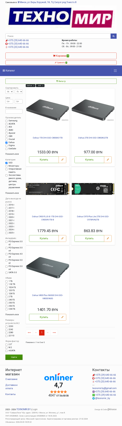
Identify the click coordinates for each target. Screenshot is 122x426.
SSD (11, 162)
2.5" (10, 344)
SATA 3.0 (13, 272)
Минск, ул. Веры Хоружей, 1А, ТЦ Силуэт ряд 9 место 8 (47, 2)
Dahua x (30, 86)
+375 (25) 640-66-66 (17, 47)
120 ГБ (12, 290)
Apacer (12, 133)
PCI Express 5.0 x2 (15, 261)
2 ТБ (11, 296)
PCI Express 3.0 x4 (15, 249)
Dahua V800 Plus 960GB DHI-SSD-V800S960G (47, 297)
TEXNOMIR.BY (23, 409)
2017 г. (12, 208)
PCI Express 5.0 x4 (15, 268)
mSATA (12, 350)
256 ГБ (12, 306)
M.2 (10, 347)
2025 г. (12, 232)
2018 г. (12, 211)
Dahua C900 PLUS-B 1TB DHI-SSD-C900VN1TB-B (47, 218)
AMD (11, 130)
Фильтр (61, 81)
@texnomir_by (101, 398)
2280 (11, 332)
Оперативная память (15, 170)
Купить (44, 159)
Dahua (11, 142)
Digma (12, 145)
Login (34, 409)
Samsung (13, 120)
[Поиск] (58, 36)
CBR (10, 136)
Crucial (12, 139)
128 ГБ (12, 293)
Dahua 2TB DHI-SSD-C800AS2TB (93, 138)
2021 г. (12, 220)
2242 (11, 329)
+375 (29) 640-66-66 (17, 40)
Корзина (61, 55)
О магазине (11, 379)
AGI (10, 127)
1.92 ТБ (12, 284)
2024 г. (12, 229)
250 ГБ (12, 303)
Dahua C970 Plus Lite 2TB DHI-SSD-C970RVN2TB (93, 218)
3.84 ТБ (12, 309)
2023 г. (12, 226)
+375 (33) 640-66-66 (17, 43)
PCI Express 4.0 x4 (15, 255)
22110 (11, 335)
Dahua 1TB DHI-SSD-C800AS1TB (48, 138)
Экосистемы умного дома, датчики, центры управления (15, 181)
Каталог (9, 70)
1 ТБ (11, 281)
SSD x (40, 86)
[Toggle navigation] (115, 70)
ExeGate (12, 148)
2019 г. (12, 214)
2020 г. (12, 217)
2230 (11, 326)
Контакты (10, 394)
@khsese (112, 409)
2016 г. (12, 205)
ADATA (12, 124)
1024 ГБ (12, 287)
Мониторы (14, 166)
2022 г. (12, 223)
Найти (14, 357)
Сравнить (61, 62)
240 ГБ (12, 300)
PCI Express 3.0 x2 (15, 243)
